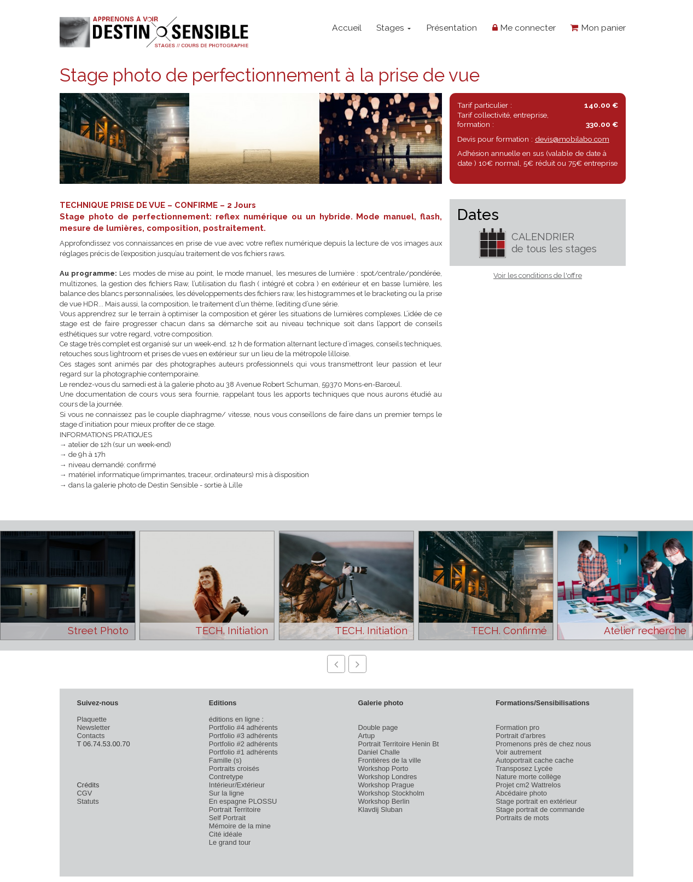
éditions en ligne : (236, 719)
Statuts (88, 801)
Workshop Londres (387, 777)
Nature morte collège (528, 777)
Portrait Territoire (235, 809)
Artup (366, 736)
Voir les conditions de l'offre (537, 275)
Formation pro (517, 727)
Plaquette (92, 719)
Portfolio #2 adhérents (243, 744)
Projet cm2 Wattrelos (528, 785)
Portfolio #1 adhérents (243, 752)
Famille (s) (225, 760)
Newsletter (93, 727)
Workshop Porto (383, 768)
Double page (378, 727)
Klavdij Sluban (380, 809)
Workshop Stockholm (391, 793)
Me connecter (524, 27)
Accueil (347, 27)
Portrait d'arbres (520, 736)
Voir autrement (518, 752)
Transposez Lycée (524, 768)
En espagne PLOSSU (243, 801)
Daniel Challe (379, 752)
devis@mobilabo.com (572, 139)
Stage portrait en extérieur (536, 801)
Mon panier (598, 27)
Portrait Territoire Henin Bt (398, 744)
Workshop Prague (386, 785)
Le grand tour (230, 842)
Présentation (451, 27)
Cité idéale (225, 834)
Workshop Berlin (383, 801)
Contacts (91, 736)
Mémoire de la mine (240, 826)
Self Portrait (227, 818)
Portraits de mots (522, 818)
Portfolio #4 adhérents (243, 727)
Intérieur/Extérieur (237, 785)
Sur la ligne (226, 793)
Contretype (226, 777)
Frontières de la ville (389, 760)
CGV (84, 793)
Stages (393, 27)
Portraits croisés (234, 768)
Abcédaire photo (521, 793)
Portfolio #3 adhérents (243, 736)
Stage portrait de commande (540, 809)
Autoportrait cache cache (534, 760)
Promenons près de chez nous (543, 744)
